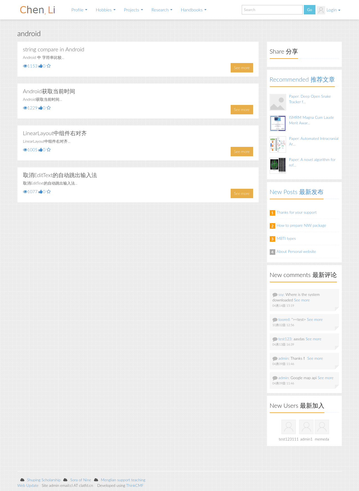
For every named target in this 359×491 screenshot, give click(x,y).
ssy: (281, 294)
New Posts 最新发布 (297, 191)
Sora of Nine (80, 479)
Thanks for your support (297, 212)
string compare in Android (54, 49)
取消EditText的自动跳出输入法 (60, 175)
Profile (80, 9)
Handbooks (194, 9)
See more (242, 67)
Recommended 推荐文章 (302, 79)
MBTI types (286, 238)
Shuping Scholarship (44, 479)
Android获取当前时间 (49, 91)
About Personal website (296, 251)
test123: (285, 338)
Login (328, 10)
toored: (284, 319)
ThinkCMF (135, 485)
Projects (133, 9)
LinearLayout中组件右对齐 (55, 133)
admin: (283, 358)
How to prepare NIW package (301, 225)
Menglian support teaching (123, 479)
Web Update (28, 485)
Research (161, 9)
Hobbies (105, 9)
